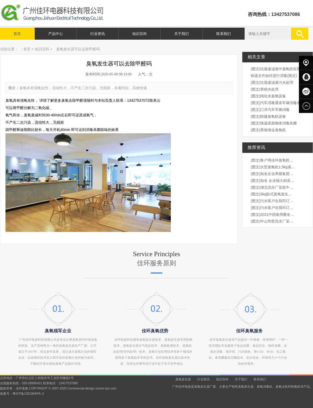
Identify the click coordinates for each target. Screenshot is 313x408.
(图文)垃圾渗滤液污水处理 (272, 82)
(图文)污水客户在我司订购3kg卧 (273, 201)
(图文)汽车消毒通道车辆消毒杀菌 (277, 103)
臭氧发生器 (183, 379)
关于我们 (181, 34)
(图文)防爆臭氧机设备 (268, 116)
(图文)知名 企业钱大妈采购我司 (273, 180)
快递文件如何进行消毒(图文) (274, 76)
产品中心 (55, 34)
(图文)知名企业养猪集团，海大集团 (273, 174)
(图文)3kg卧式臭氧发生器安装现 (273, 194)
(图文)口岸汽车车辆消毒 (270, 109)
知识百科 (139, 34)
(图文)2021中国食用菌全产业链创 (273, 214)
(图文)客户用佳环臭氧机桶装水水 (273, 160)
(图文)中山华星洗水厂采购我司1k (273, 221)
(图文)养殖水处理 (265, 89)
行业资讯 (97, 34)
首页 (17, 34)
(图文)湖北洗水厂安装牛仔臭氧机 (273, 187)
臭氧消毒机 (264, 386)
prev (16, 204)
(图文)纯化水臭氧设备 (268, 96)
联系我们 (223, 34)
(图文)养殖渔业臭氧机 (268, 130)
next (297, 204)
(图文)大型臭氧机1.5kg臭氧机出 (273, 167)
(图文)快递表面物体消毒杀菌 (274, 123)
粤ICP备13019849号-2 (28, 393)
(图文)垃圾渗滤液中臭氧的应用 (275, 69)
